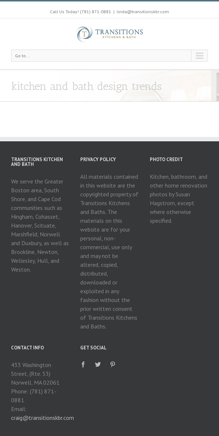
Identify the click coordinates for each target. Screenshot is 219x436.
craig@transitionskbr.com (42, 417)
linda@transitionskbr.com (143, 11)
